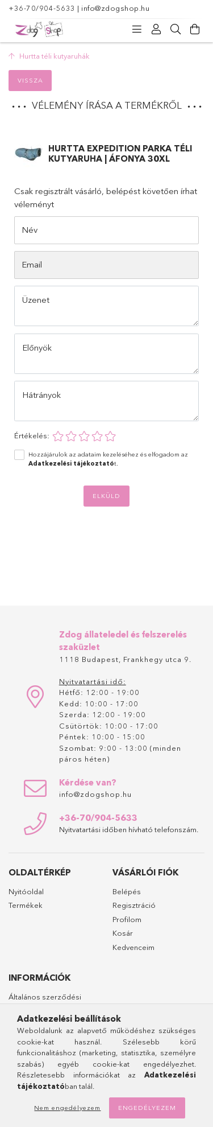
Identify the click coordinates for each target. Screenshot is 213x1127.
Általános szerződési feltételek (45, 1002)
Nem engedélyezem (67, 1108)
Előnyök (37, 347)
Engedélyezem (147, 1108)
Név (29, 229)
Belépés (126, 891)
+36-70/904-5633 (42, 8)
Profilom (126, 919)
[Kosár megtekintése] (194, 29)
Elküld (106, 496)
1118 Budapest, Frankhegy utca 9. (125, 659)
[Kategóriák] (137, 29)
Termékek (26, 905)
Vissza (30, 80)
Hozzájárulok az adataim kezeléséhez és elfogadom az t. (108, 459)
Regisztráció (134, 905)
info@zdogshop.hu (115, 8)
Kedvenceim (133, 947)
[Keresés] (175, 29)
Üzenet (35, 299)
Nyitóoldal (26, 891)
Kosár (122, 932)
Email (32, 264)
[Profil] (156, 29)
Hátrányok (41, 394)
